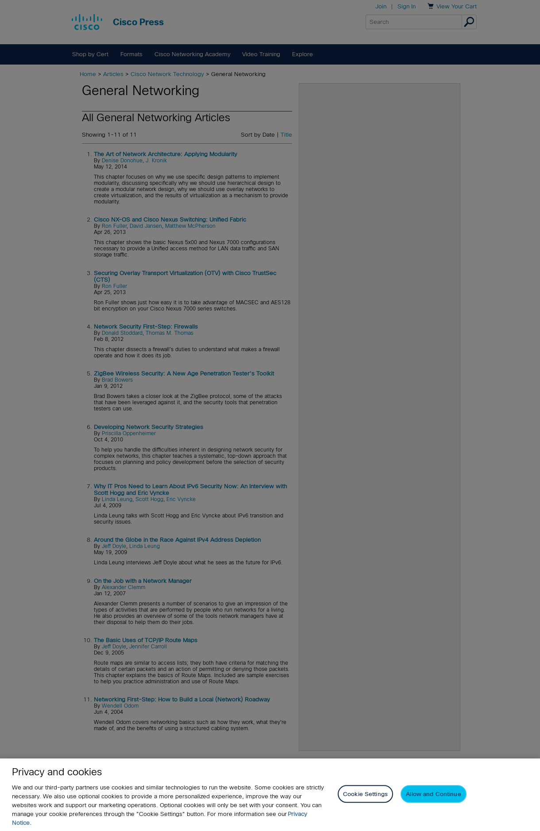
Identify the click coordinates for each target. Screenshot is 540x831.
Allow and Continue (433, 795)
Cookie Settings (365, 795)
